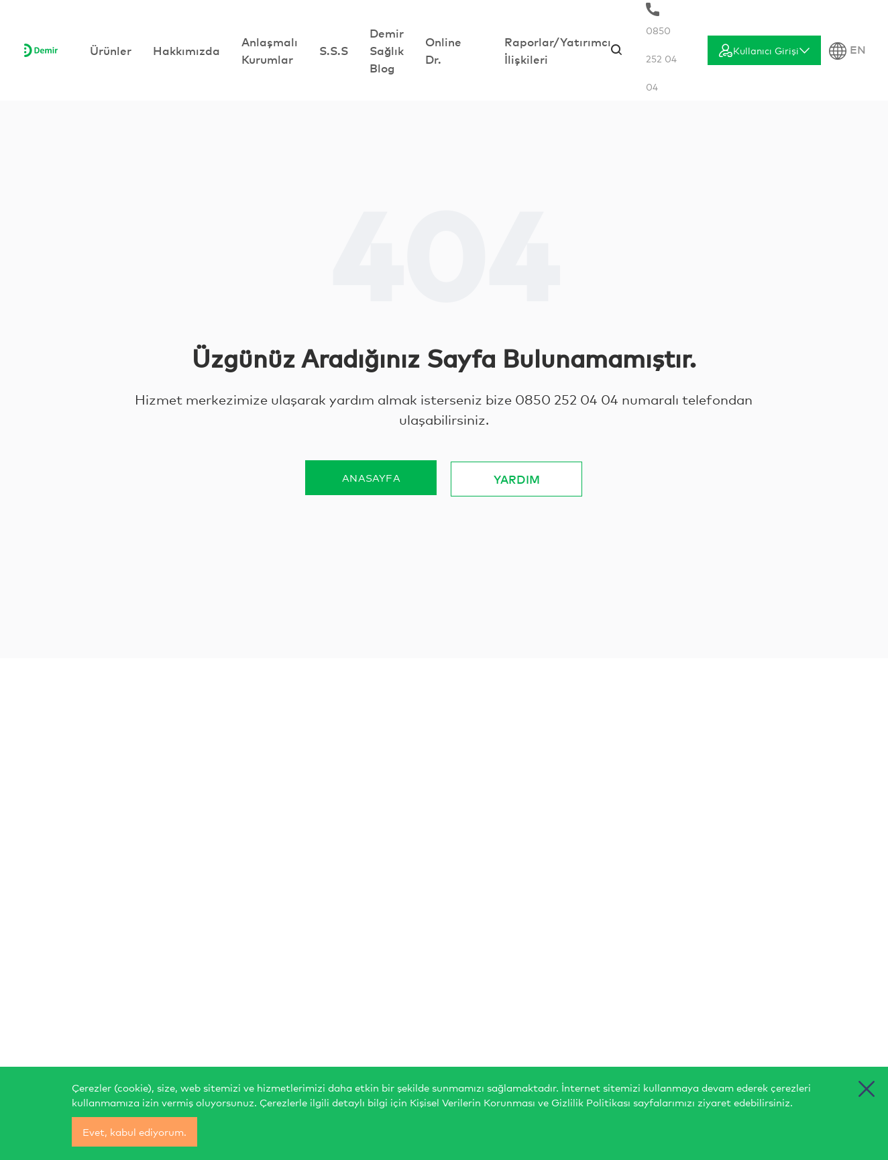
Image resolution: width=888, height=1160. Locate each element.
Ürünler (110, 50)
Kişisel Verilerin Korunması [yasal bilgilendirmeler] (472, 1102)
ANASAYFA (371, 477)
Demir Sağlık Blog (387, 50)
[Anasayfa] (41, 50)
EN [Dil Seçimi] (847, 51)
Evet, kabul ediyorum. (134, 1131)
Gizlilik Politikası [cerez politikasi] (590, 1102)
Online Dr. (443, 50)
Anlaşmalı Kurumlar (269, 50)
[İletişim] (162, 833)
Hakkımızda (186, 50)
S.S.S (333, 50)
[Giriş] (764, 50)
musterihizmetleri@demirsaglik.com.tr (514, 913)
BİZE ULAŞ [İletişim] (736, 919)
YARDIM (517, 477)
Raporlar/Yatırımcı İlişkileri (557, 50)
